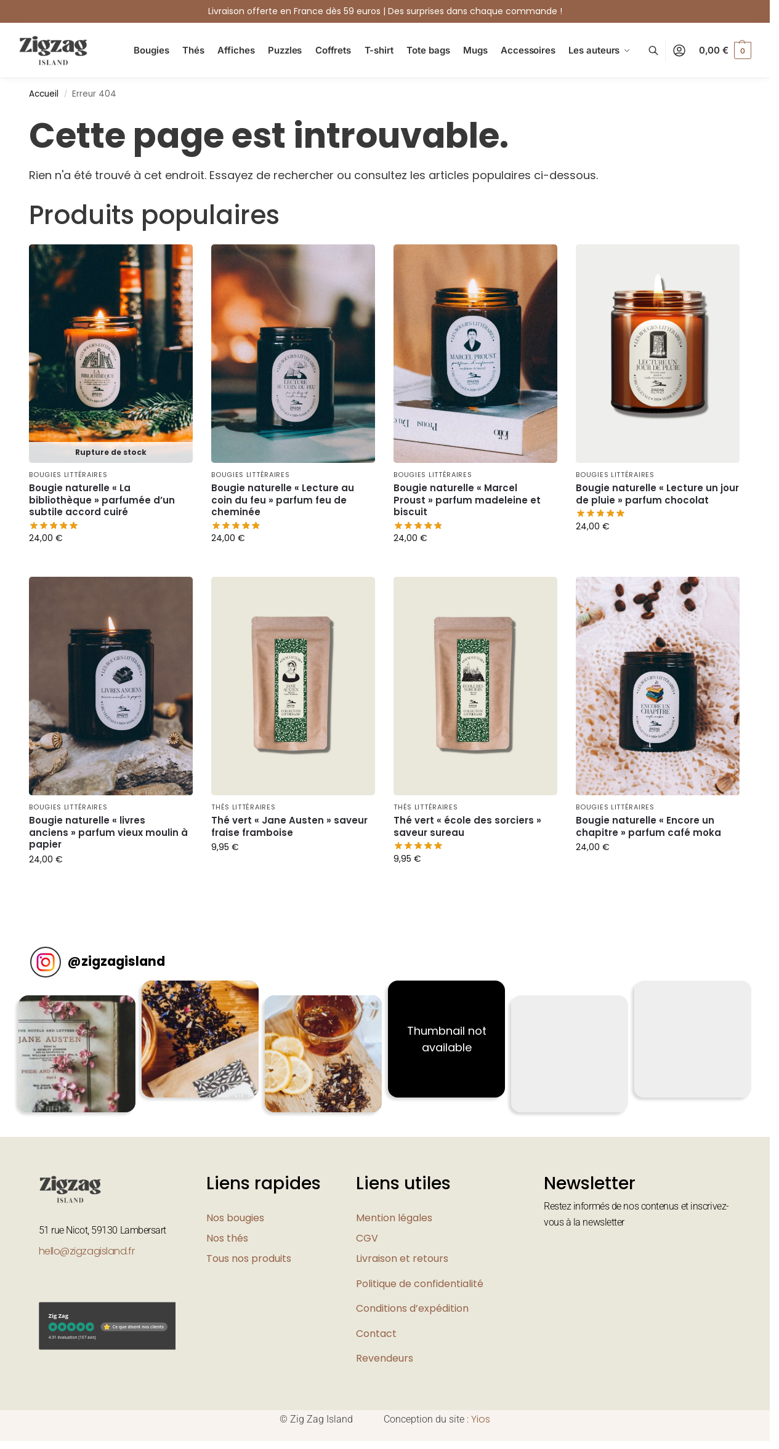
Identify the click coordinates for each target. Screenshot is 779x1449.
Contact (376, 1334)
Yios (480, 1419)
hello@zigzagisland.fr (87, 1251)
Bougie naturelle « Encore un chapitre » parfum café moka (648, 826)
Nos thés (227, 1238)
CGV (367, 1238)
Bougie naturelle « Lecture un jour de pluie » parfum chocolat (657, 494)
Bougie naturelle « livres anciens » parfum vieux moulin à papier (108, 832)
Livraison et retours (402, 1258)
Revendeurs (384, 1358)
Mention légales (394, 1218)
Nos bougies (235, 1218)
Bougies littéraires (68, 475)
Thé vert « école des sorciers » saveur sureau (467, 826)
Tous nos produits (248, 1258)
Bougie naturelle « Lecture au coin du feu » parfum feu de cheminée (282, 500)
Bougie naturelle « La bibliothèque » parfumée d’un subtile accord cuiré (102, 500)
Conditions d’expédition (412, 1308)
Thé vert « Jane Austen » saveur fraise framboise (289, 826)
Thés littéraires (243, 807)
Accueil (44, 94)
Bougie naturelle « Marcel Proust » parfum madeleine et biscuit (467, 500)
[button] (725, 50)
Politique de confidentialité (419, 1284)
